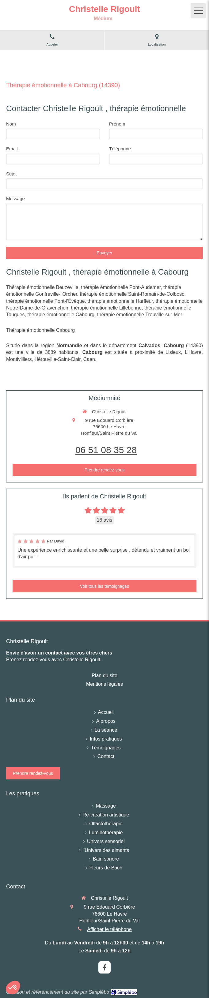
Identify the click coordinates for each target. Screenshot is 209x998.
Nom (11, 123)
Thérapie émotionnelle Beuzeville (42, 287)
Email (12, 148)
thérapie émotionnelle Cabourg (60, 314)
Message (15, 198)
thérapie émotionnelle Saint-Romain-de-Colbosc (132, 294)
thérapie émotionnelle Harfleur (120, 301)
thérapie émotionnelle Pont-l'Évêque (45, 301)
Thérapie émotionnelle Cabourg (40, 330)
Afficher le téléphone (109, 929)
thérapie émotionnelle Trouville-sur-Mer (139, 314)
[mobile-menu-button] (198, 10)
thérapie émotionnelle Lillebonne (106, 307)
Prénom (117, 123)
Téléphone (120, 148)
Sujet (11, 173)
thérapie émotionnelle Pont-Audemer (121, 287)
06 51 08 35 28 (106, 450)
